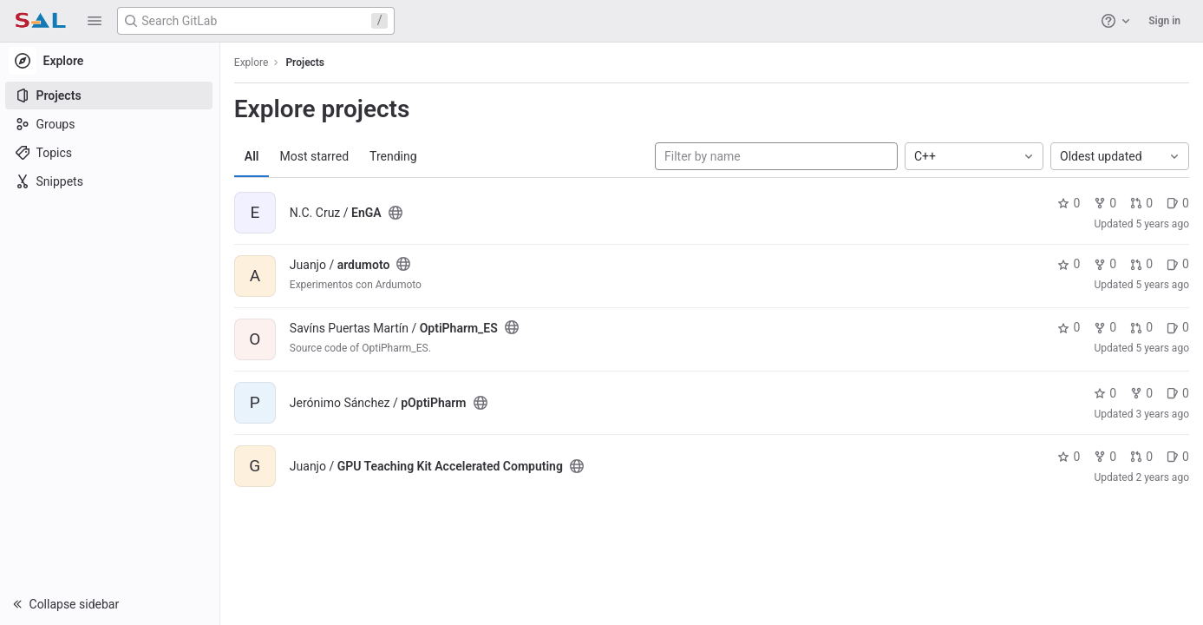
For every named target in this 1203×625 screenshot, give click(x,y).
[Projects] (110, 95)
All (253, 156)
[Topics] (110, 153)
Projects (307, 62)
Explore (253, 62)
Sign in (1164, 21)
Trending (395, 156)
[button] (94, 21)
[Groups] (110, 124)
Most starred (316, 156)
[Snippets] (110, 181)
